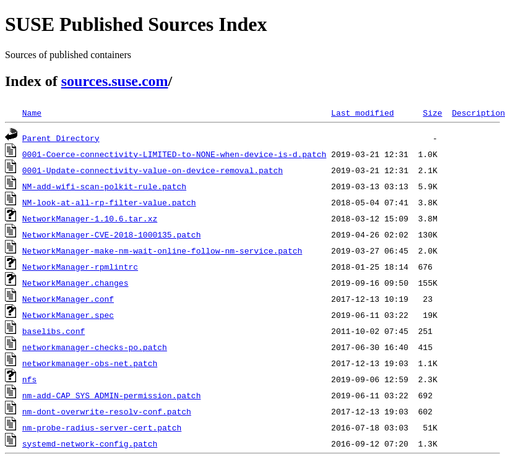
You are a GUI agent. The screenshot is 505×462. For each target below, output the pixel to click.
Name (31, 112)
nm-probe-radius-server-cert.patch (101, 427)
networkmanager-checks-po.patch (94, 347)
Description (478, 112)
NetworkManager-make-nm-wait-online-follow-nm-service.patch (162, 250)
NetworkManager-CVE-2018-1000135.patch (111, 234)
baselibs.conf (53, 330)
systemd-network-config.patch (89, 443)
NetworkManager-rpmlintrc (80, 266)
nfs (29, 379)
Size (432, 112)
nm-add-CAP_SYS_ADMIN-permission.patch (111, 395)
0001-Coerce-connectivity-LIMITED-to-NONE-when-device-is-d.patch (174, 154)
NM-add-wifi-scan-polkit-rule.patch (104, 186)
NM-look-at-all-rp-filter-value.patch (109, 202)
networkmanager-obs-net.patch (89, 363)
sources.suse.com (114, 81)
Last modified (362, 112)
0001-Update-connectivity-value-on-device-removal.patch (152, 170)
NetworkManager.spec (68, 314)
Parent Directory (61, 137)
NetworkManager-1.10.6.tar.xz (89, 218)
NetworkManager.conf (68, 298)
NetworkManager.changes (75, 282)
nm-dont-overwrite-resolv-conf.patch (106, 411)
